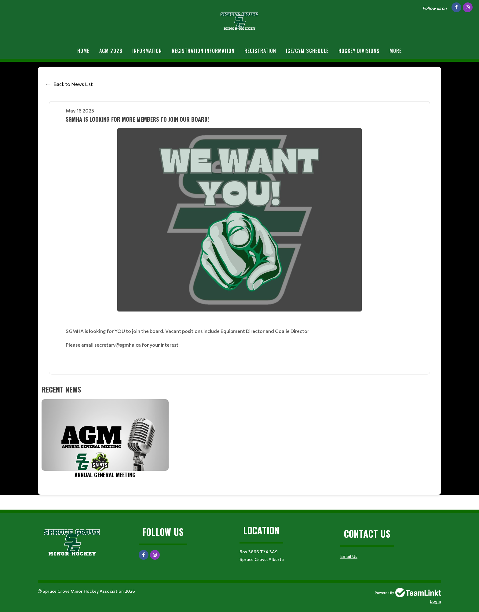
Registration (260, 50)
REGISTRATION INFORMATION (203, 50)
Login (435, 601)
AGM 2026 (110, 50)
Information (147, 50)
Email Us (348, 556)
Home (83, 50)
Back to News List (73, 84)
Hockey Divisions (359, 50)
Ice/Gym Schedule (307, 50)
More (395, 50)
